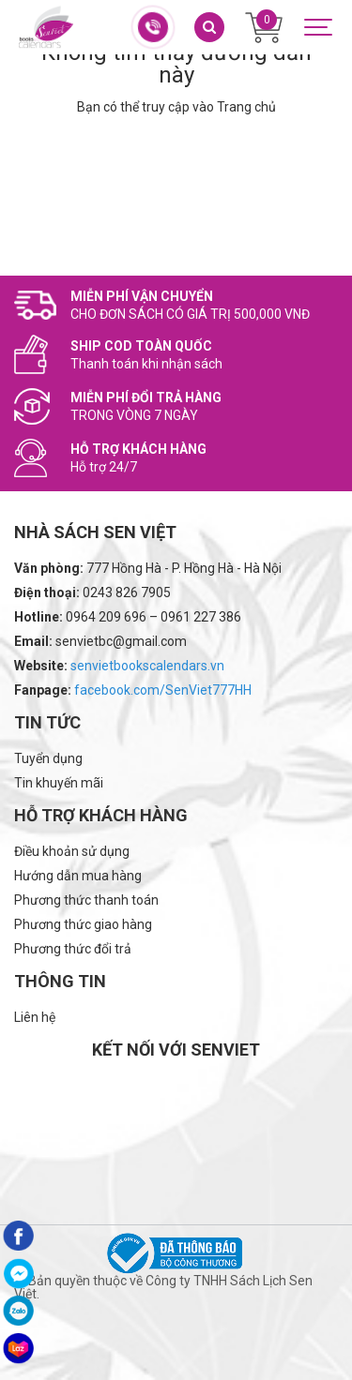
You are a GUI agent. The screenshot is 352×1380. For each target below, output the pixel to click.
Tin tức (47, 722)
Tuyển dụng (48, 758)
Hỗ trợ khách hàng (101, 815)
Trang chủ (246, 106)
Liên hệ (34, 1017)
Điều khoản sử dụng (72, 851)
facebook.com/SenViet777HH (163, 690)
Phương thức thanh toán (86, 900)
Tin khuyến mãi (58, 782)
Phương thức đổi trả (72, 948)
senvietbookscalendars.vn (147, 665)
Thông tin (60, 981)
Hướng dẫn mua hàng (78, 875)
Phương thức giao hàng (83, 924)
